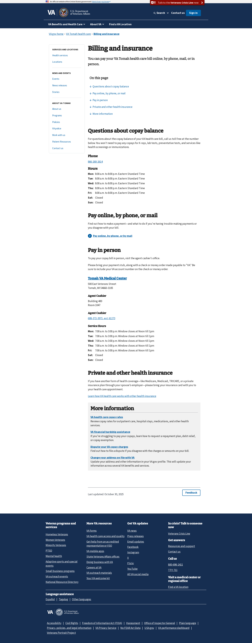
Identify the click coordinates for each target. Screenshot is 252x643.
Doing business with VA (99, 562)
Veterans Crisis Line (179, 533)
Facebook (133, 547)
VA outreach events (57, 576)
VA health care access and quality (105, 536)
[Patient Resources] (67, 141)
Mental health (54, 556)
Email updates (135, 541)
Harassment (133, 623)
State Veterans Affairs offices (102, 556)
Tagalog (63, 599)
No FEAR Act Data (130, 628)
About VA (95, 24)
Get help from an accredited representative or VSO (102, 543)
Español (50, 599)
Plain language (187, 623)
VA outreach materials (99, 573)
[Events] (67, 79)
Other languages (81, 599)
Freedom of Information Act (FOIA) (102, 623)
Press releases (135, 536)
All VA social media (137, 574)
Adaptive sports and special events (61, 563)
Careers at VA (93, 567)
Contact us (178, 13)
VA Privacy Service (105, 628)
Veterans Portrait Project (61, 632)
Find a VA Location (120, 24)
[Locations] (67, 62)
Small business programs (60, 571)
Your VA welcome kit (98, 578)
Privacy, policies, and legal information (69, 628)
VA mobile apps (95, 551)
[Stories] (67, 92)
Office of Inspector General (159, 623)
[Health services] (67, 55)
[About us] (67, 109)
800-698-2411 (175, 564)
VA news (132, 530)
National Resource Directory (62, 582)
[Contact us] (67, 148)
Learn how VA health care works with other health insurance (122, 396)
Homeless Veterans (57, 534)
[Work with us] (67, 135)
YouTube (132, 569)
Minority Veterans (56, 545)
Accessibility (54, 623)
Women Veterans (55, 540)
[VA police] (67, 128)
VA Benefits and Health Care (65, 24)
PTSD (49, 550)
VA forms (91, 530)
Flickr (130, 563)
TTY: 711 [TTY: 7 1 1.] (172, 570)
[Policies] (67, 122)
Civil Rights (71, 623)
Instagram (133, 552)
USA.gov (149, 628)
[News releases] (67, 85)
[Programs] (67, 115)
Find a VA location (178, 587)
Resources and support (181, 546)
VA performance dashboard (173, 628)
